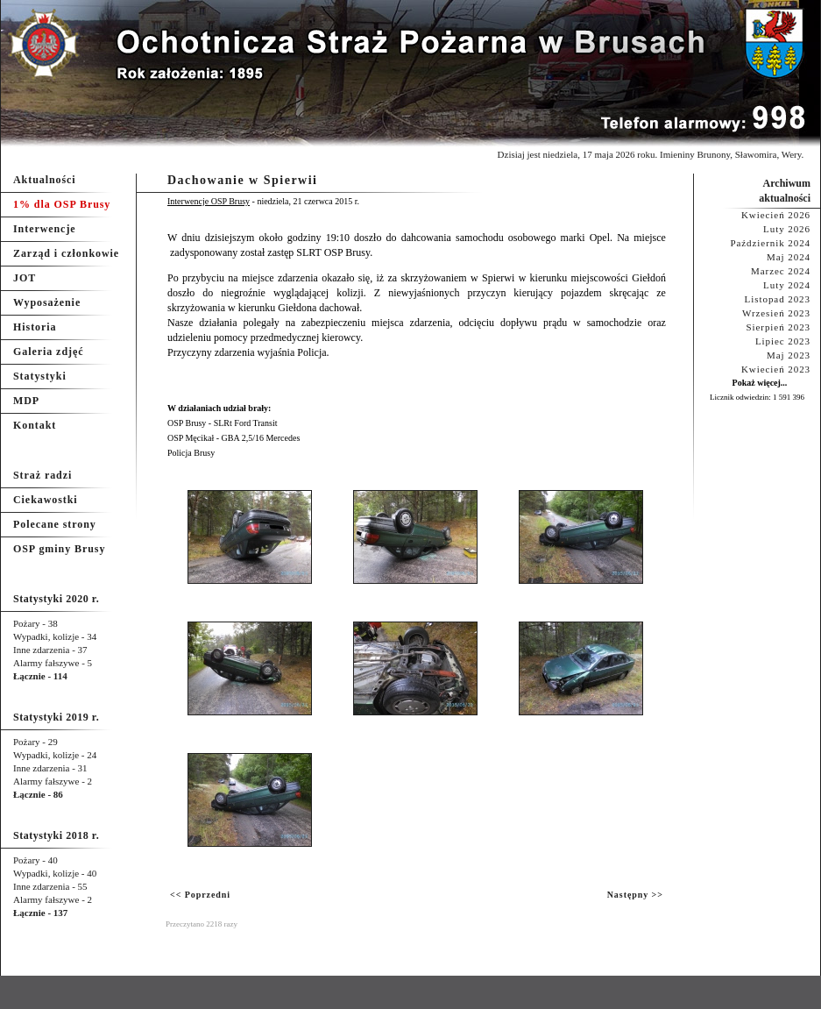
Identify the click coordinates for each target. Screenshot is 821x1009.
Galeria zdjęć (48, 351)
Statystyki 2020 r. (56, 599)
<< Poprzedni (200, 894)
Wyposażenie (47, 302)
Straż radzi (42, 475)
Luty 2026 (786, 229)
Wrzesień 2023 (776, 313)
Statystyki (40, 376)
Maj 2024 (788, 257)
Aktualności (44, 180)
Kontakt (34, 425)
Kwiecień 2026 (775, 215)
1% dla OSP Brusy (61, 204)
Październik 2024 (770, 243)
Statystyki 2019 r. (56, 717)
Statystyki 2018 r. (56, 835)
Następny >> (635, 894)
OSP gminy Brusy (59, 549)
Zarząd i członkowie (66, 253)
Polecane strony (54, 524)
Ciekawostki (45, 500)
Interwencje (44, 229)
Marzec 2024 (780, 271)
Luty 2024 (786, 285)
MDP (26, 400)
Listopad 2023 (777, 299)
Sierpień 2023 (778, 327)
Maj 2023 (788, 355)
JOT (24, 278)
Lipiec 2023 (782, 341)
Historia (34, 327)
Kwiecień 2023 (775, 369)
